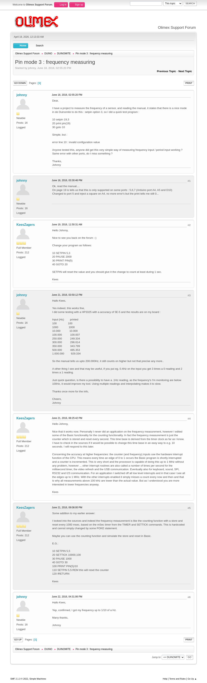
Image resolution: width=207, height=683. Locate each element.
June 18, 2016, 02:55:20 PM (67, 94)
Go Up (18, 639)
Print (188, 83)
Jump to (156, 657)
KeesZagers (25, 224)
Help (165, 679)
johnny (21, 95)
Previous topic (166, 71)
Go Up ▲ (192, 679)
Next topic (185, 71)
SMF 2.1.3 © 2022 (19, 679)
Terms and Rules (177, 679)
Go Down (20, 83)
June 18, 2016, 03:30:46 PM (67, 180)
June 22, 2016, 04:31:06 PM (67, 596)
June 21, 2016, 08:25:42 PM (67, 418)
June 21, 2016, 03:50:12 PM (67, 294)
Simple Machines (38, 679)
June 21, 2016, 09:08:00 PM (67, 507)
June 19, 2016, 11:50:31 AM (67, 224)
